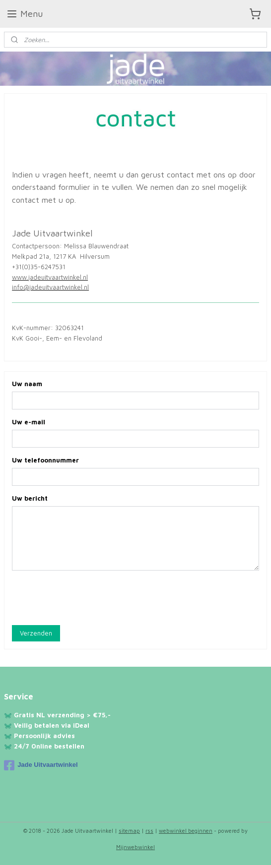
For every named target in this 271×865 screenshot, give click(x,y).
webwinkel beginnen (185, 830)
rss (149, 830)
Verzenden (36, 633)
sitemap (129, 830)
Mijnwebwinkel (135, 847)
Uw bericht (30, 498)
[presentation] (87, 597)
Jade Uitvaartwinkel (40, 765)
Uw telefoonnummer (45, 460)
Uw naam (27, 384)
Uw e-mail (28, 422)
